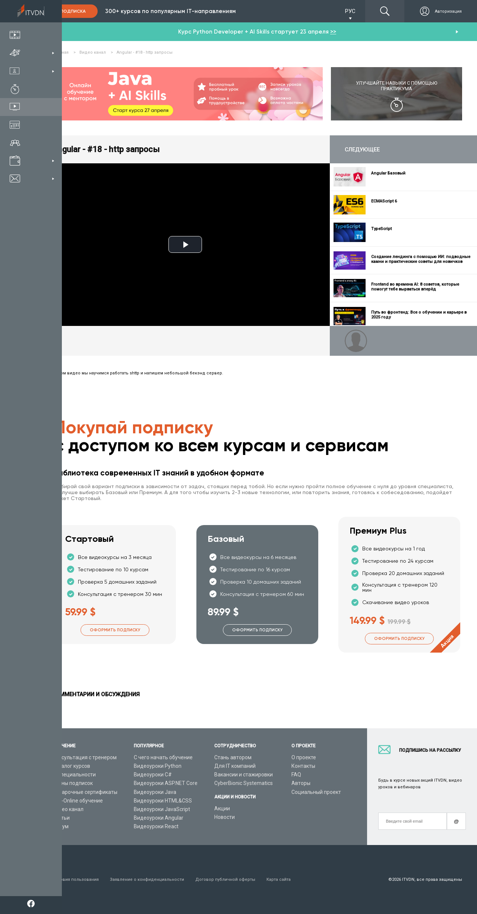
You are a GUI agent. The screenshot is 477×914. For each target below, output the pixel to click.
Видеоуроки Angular (158, 818)
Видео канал (67, 809)
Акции (222, 808)
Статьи (61, 818)
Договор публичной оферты (225, 879)
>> (333, 31)
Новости (224, 817)
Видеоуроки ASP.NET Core (166, 783)
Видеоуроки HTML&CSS (163, 801)
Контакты (303, 766)
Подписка (73, 11)
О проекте (303, 757)
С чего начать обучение (163, 757)
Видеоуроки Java (155, 792)
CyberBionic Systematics (243, 783)
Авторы (300, 783)
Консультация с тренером (84, 757)
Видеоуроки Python (157, 766)
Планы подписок (72, 783)
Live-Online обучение (77, 801)
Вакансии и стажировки (243, 775)
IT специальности (74, 775)
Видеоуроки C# (153, 775)
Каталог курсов (71, 766)
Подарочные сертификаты (84, 792)
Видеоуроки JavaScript (162, 809)
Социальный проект (316, 792)
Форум (60, 826)
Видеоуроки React (156, 826)
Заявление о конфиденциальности (147, 879)
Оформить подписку (115, 630)
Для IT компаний (235, 766)
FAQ (296, 775)
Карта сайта (278, 879)
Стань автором (233, 757)
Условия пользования (75, 879)
